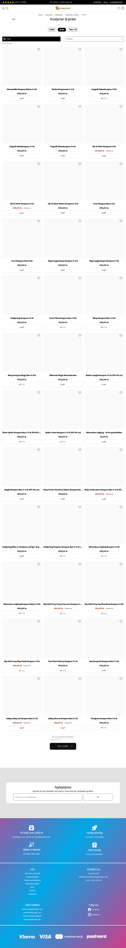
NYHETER (97, 2)
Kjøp (22, 98)
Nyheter (32, 891)
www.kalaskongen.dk (32, 919)
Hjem (40, 15)
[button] (94, 39)
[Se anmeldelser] (14, 2)
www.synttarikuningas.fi (32, 916)
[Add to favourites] (38, 49)
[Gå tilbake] (14, 19)
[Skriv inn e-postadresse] (47, 797)
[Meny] (3, 8)
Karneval (48, 15)
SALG (106, 2)
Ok (98, 797)
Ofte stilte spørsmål (32, 873)
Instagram (95, 915)
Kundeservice (93, 873)
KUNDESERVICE (116, 2)
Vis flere (65, 746)
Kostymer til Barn (72, 15)
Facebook (95, 910)
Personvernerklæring (32, 880)
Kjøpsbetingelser (32, 877)
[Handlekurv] (123, 8)
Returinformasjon (32, 884)
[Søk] (7, 8)
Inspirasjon (32, 894)
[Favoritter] (119, 8)
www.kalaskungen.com (32, 913)
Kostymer (59, 15)
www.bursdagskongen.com (32, 909)
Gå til (104, 98)
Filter (7, 39)
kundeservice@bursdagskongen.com (93, 877)
